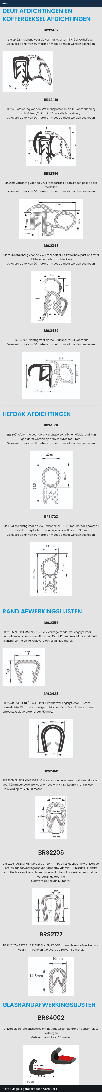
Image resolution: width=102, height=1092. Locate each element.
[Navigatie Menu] (95, 3)
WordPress (49, 1089)
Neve (6, 1089)
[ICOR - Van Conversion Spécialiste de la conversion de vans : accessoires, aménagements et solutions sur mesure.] (5, 3)
